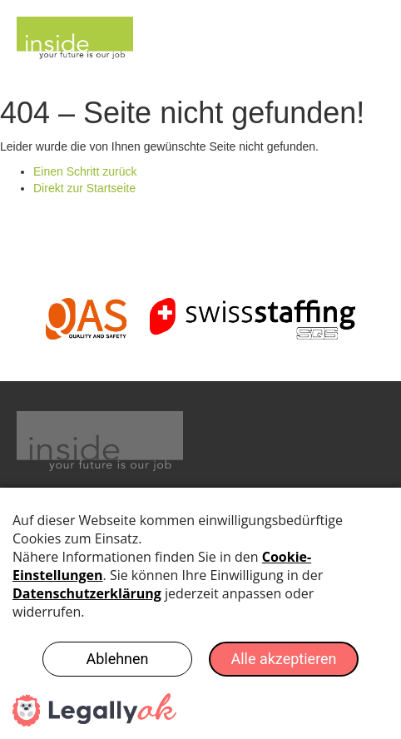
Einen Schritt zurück (85, 171)
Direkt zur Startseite (84, 188)
